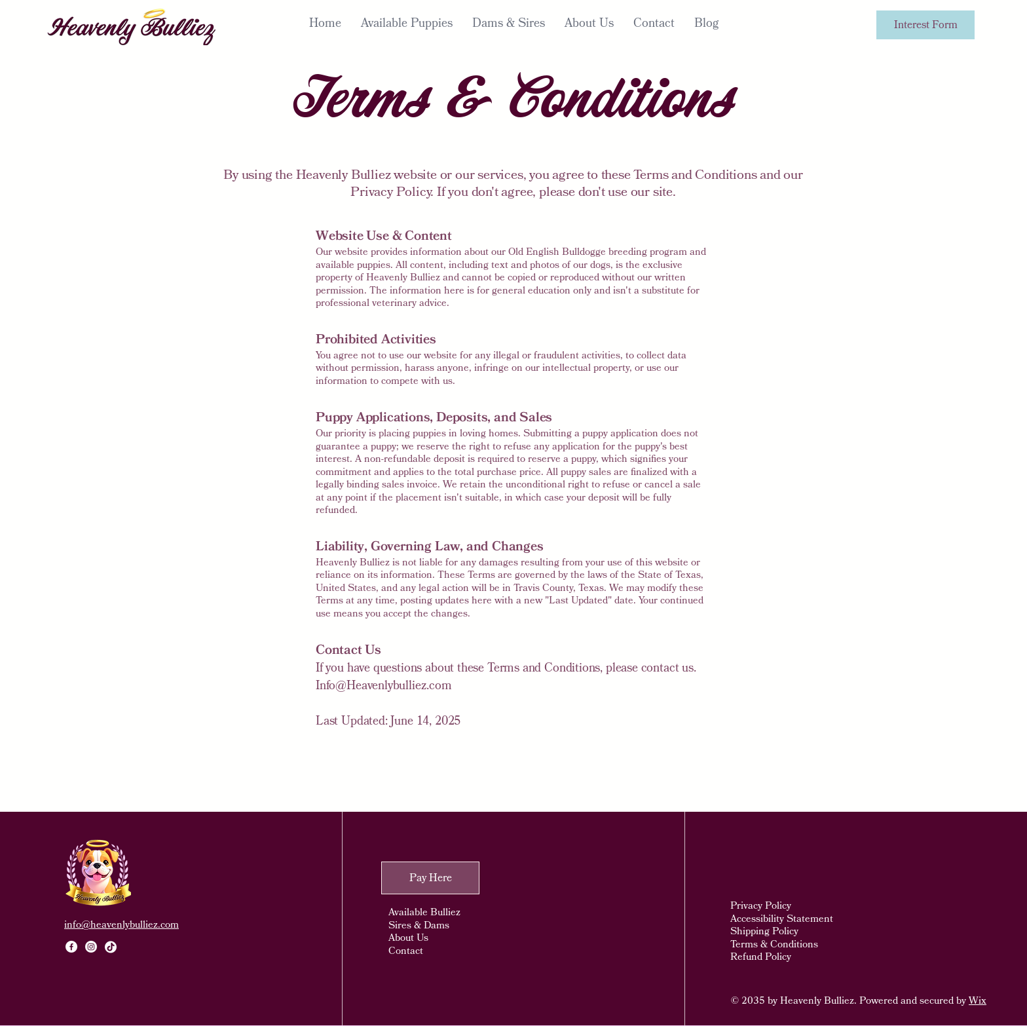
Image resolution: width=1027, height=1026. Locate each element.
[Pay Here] (430, 878)
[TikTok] (110, 947)
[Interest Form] (925, 24)
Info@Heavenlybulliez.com (384, 686)
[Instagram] (91, 947)
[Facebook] (71, 947)
